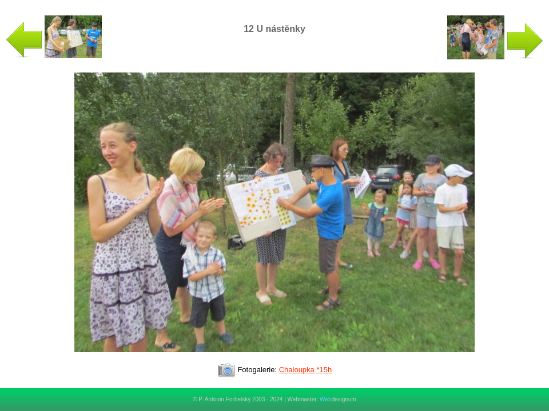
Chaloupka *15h (305, 369)
